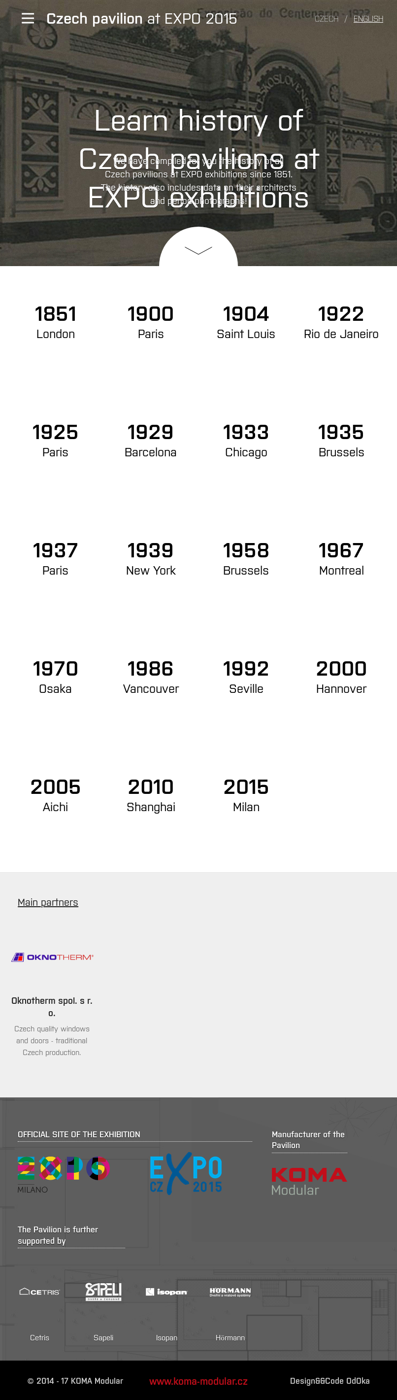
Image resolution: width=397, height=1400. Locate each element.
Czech (326, 18)
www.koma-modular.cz (198, 1380)
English (368, 18)
